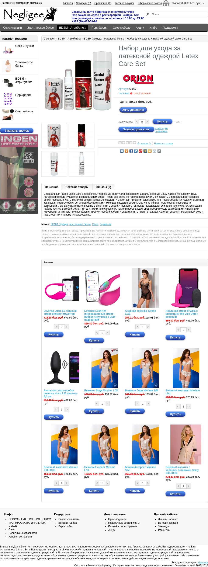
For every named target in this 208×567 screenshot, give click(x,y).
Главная (68, 3)
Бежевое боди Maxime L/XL (101, 390)
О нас (11, 529)
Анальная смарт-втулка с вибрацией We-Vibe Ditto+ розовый (182, 313)
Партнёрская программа (122, 526)
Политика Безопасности (22, 533)
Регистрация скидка (28, 2)
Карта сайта (65, 526)
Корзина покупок (124, 3)
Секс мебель (122, 27)
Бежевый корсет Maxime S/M (140, 469)
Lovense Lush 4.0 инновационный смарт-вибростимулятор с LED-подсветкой (100, 315)
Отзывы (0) (103, 187)
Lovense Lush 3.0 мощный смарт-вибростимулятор (60, 312)
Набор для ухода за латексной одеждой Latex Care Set (159, 38)
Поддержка (170, 27)
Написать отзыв (163, 143)
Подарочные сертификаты (123, 522)
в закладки (161, 128)
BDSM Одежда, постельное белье (104, 38)
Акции (140, 27)
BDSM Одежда (59, 224)
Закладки (163, 526)
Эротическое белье (40, 27)
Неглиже (203, 562)
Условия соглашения (20, 536)
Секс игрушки (12, 27)
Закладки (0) (83, 3)
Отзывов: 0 (144, 143)
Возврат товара (67, 522)
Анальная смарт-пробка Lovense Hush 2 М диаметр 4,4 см (60, 393)
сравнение (161, 131)
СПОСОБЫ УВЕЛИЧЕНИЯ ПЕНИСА (29, 519)
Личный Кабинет (168, 519)
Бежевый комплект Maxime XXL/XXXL (61, 469)
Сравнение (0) (102, 3)
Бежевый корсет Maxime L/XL (99, 469)
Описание (51, 187)
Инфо (153, 27)
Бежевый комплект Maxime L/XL (183, 392)
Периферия (99, 27)
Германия (105, 224)
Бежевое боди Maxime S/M (141, 390)
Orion (95, 224)
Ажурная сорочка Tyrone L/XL (140, 312)
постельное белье (80, 224)
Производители (117, 519)
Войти (5, 2)
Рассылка (164, 530)
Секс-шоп (49, 38)
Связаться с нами (68, 519)
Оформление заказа (150, 3)
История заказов (168, 522)
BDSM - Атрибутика (72, 27)
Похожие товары (77, 187)
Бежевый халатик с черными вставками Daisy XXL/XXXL (182, 470)
